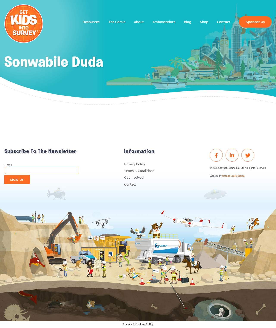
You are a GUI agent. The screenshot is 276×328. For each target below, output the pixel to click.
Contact (222, 22)
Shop (203, 22)
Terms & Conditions (139, 170)
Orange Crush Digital (233, 175)
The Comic (115, 22)
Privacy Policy (134, 164)
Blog (186, 22)
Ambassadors (163, 22)
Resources (90, 22)
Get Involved (134, 177)
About (138, 22)
